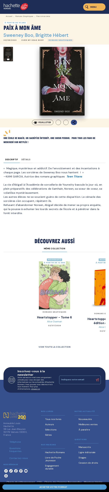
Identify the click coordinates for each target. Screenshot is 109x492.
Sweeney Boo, (20, 35)
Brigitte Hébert (52, 35)
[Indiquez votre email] (76, 380)
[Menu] (94, 7)
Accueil (9, 16)
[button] (32, 40)
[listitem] (6, 470)
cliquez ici (35, 389)
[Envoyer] (97, 380)
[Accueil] (16, 7)
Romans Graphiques (24, 16)
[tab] (12, 159)
